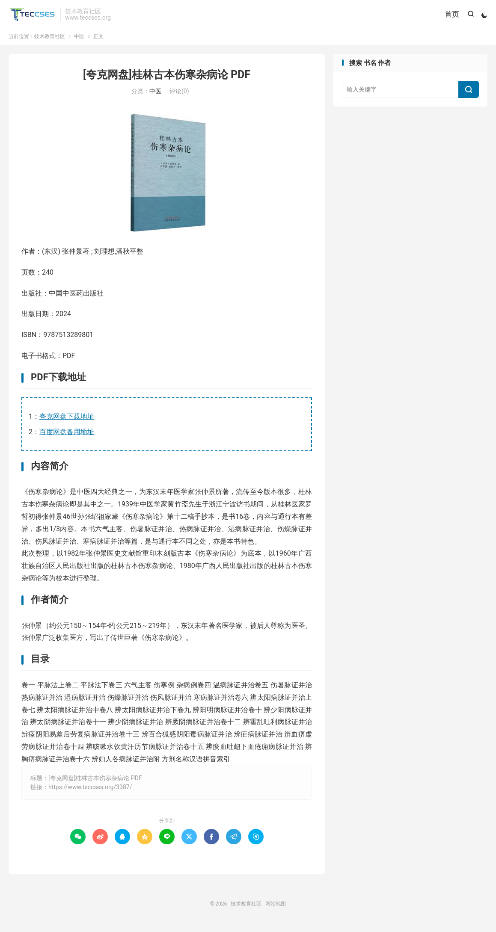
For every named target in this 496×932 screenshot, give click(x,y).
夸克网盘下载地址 (66, 420)
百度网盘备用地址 (66, 436)
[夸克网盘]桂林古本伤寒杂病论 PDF (166, 78)
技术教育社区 (32, 15)
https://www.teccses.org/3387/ (90, 790)
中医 (79, 40)
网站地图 (275, 908)
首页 (450, 15)
